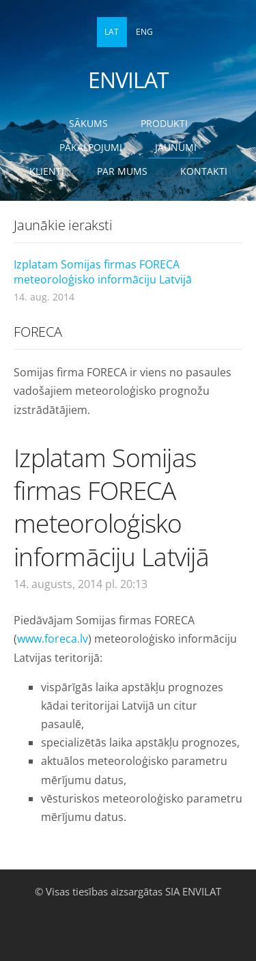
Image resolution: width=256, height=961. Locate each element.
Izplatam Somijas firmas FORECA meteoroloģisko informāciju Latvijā (103, 272)
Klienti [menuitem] (46, 171)
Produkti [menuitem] (164, 123)
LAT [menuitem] (111, 32)
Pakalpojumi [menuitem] (90, 147)
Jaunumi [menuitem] (176, 147)
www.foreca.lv (52, 638)
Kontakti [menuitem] (203, 171)
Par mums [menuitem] (122, 171)
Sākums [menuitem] (88, 123)
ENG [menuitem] (144, 32)
